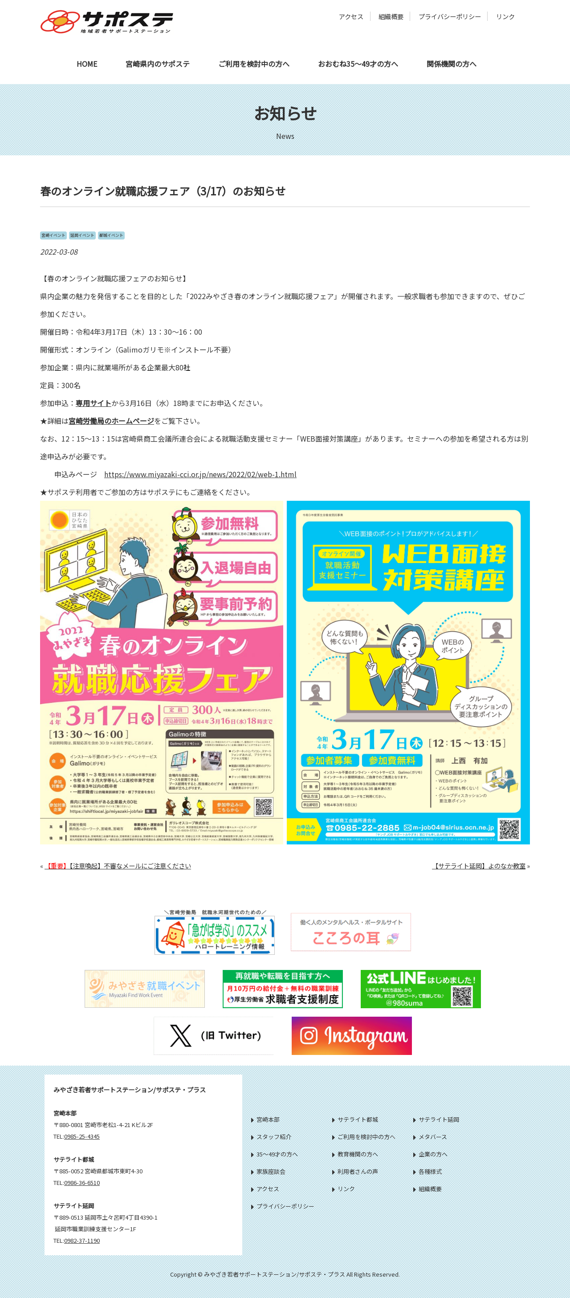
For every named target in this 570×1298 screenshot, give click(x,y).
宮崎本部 (265, 1119)
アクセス (351, 16)
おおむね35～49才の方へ (358, 63)
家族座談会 (268, 1171)
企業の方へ (430, 1154)
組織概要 (391, 16)
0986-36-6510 (82, 1182)
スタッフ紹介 (271, 1136)
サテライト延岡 (436, 1119)
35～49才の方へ (274, 1154)
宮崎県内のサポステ (158, 63)
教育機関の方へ (355, 1154)
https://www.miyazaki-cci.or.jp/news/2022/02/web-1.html (200, 474)
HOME (87, 63)
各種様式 (427, 1171)
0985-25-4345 (82, 1136)
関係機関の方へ (451, 63)
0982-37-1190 (82, 1240)
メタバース (430, 1136)
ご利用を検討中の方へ (253, 63)
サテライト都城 (355, 1119)
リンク (505, 16)
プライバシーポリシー (450, 16)
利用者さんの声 (355, 1171)
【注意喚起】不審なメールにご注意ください (118, 865)
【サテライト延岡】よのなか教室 (478, 865)
